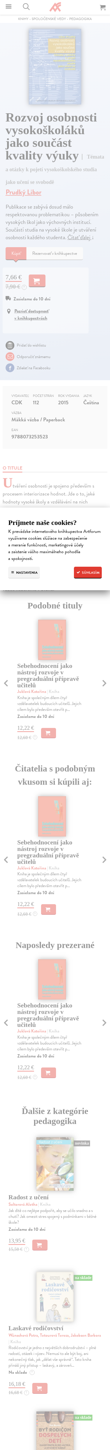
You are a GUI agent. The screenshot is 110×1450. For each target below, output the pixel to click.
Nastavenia (24, 572)
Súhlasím (87, 572)
